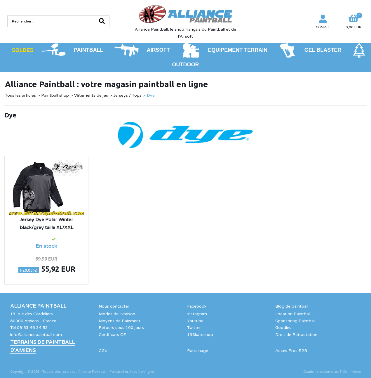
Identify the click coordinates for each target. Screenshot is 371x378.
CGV (103, 350)
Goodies (283, 327)
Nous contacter (114, 306)
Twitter (194, 327)
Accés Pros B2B (291, 350)
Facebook (196, 306)
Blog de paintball (291, 306)
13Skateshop (200, 334)
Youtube (195, 320)
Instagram (197, 313)
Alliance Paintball (38, 306)
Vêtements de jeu (91, 95)
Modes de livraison (117, 313)
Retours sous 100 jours (121, 327)
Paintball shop (55, 95)
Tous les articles (20, 95)
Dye (151, 95)
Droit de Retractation (296, 334)
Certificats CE (112, 334)
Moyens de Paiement (119, 320)
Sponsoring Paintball (295, 320)
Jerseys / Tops (128, 95)
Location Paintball (293, 313)
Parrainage (197, 350)
